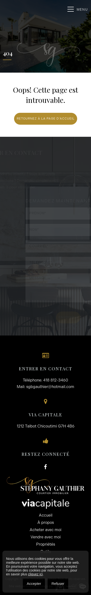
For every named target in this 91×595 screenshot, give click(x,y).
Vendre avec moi (46, 537)
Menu (77, 9)
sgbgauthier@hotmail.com (50, 386)
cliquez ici (35, 574)
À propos (45, 522)
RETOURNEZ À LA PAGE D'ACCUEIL (45, 118)
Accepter (34, 583)
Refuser (57, 583)
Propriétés (45, 544)
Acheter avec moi (45, 529)
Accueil (45, 515)
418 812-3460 (55, 380)
